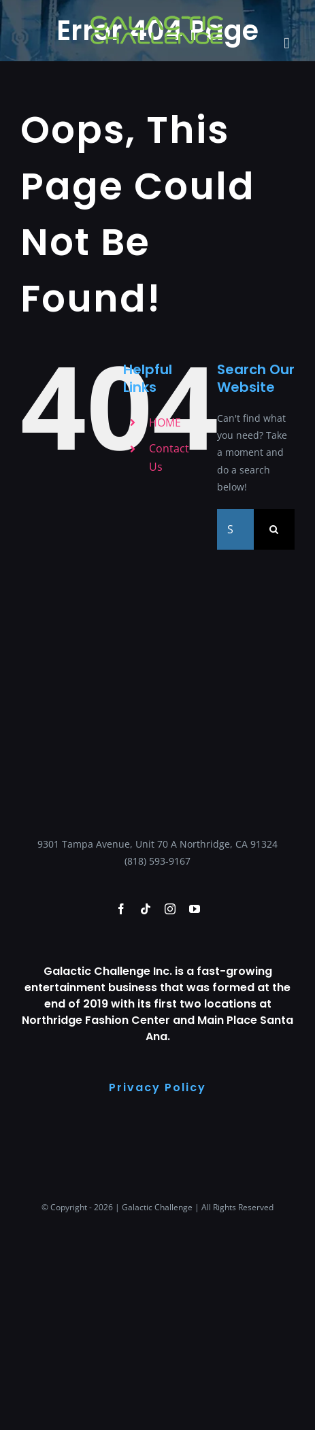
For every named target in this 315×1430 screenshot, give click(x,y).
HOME (165, 422)
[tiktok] (145, 908)
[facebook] (121, 908)
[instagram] (170, 908)
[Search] (274, 529)
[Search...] (235, 529)
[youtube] (194, 908)
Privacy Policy (157, 1087)
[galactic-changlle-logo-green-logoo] (157, 18)
